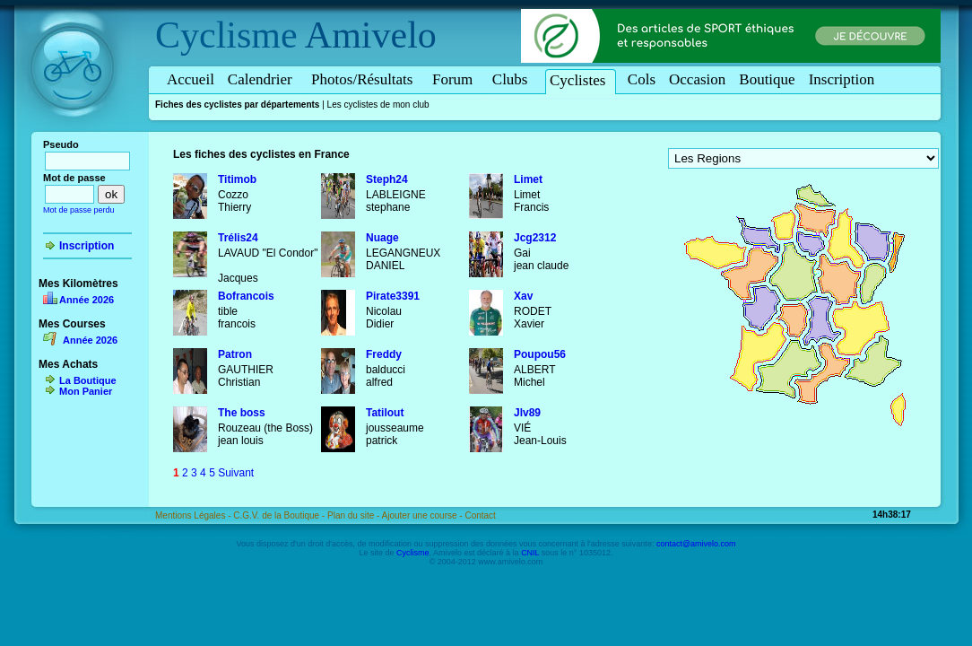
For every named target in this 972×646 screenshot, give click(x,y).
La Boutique (88, 380)
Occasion (697, 79)
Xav (523, 296)
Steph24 (387, 179)
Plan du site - (354, 515)
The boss (241, 412)
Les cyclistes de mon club (378, 104)
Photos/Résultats (365, 79)
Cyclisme (226, 35)
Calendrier (263, 79)
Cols (641, 79)
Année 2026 (86, 299)
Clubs (513, 79)
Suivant (236, 473)
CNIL (530, 552)
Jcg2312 (535, 237)
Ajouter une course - (423, 515)
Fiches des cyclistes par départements (237, 104)
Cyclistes (581, 80)
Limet (528, 179)
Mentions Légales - (194, 515)
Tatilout (385, 412)
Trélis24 (238, 237)
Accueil (190, 79)
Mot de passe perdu (79, 209)
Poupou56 (540, 354)
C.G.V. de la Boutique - (280, 515)
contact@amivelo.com (696, 543)
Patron (235, 354)
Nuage (382, 237)
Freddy (384, 354)
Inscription (842, 79)
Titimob (237, 179)
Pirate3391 (393, 296)
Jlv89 (527, 412)
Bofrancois (246, 296)
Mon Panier (85, 391)
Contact (479, 515)
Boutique (766, 79)
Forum (455, 79)
